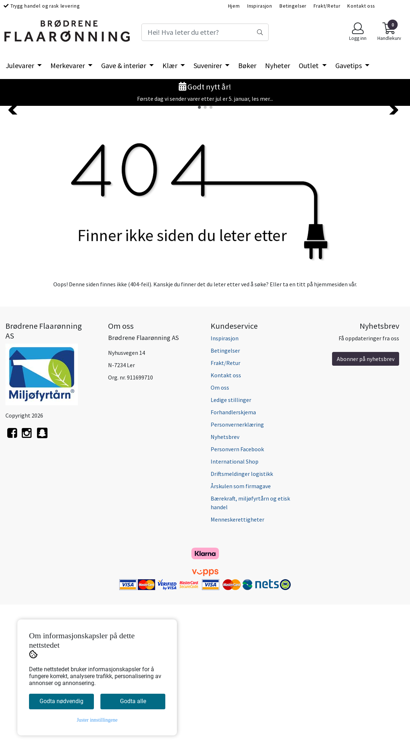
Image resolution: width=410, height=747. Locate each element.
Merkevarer (68, 65)
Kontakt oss (360, 6)
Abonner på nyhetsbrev (365, 501)
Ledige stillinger (231, 542)
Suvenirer (208, 65)
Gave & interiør (124, 65)
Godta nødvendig (61, 701)
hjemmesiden (331, 426)
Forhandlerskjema (233, 554)
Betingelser (292, 6)
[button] (199, 249)
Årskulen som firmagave (241, 628)
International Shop (234, 603)
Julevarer (21, 65)
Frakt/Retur (327, 6)
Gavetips (349, 65)
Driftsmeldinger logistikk (242, 616)
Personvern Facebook (237, 591)
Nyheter (277, 65)
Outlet (309, 65)
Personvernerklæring (237, 566)
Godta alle (133, 701)
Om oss (220, 530)
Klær (170, 65)
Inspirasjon (259, 6)
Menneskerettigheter (237, 661)
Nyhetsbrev (225, 579)
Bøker (247, 65)
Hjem (234, 6)
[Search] (204, 32)
